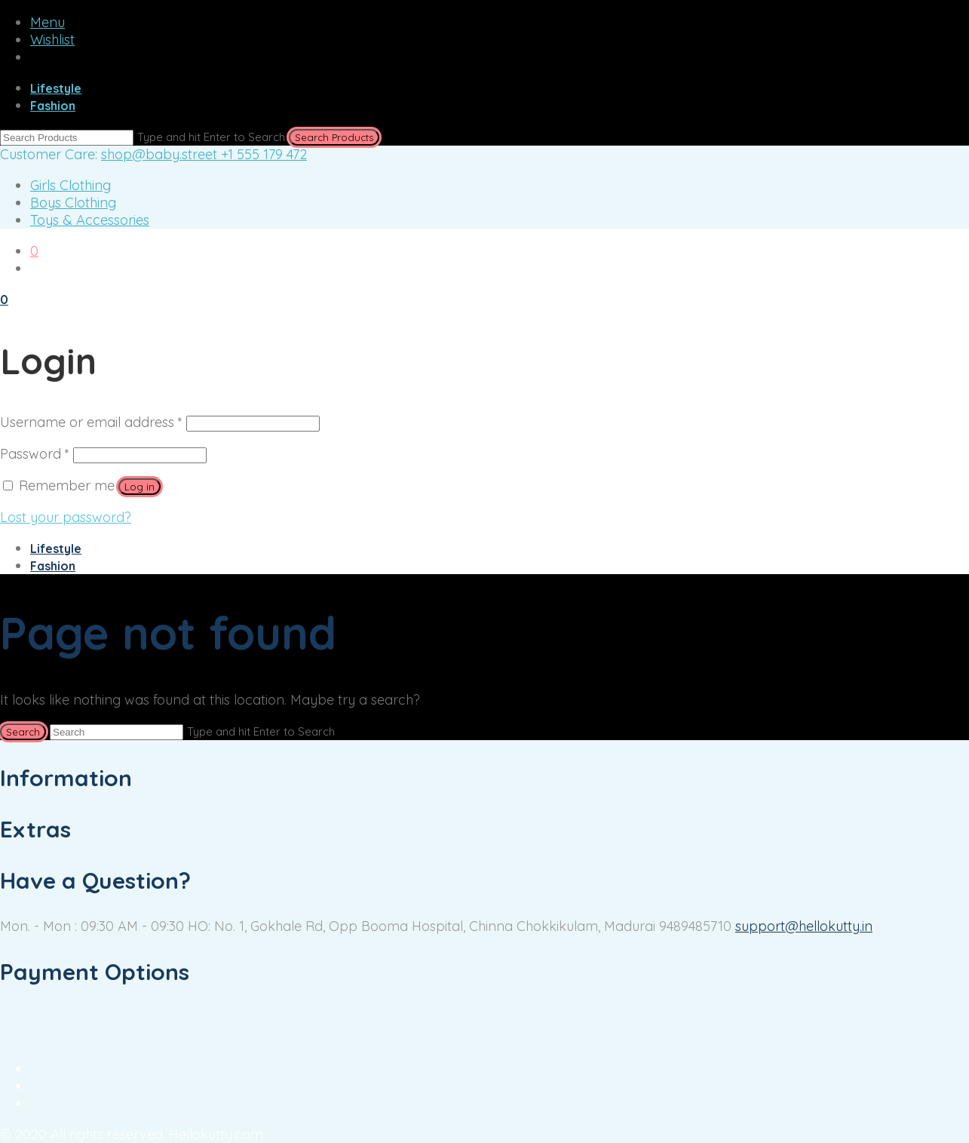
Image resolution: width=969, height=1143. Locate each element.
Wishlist (52, 39)
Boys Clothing (73, 202)
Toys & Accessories (89, 220)
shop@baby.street (161, 154)
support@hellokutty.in (803, 926)
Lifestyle (55, 88)
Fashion (52, 105)
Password (34, 453)
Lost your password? (65, 517)
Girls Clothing (70, 185)
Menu (47, 22)
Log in (139, 487)
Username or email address (91, 422)
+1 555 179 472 (264, 154)
